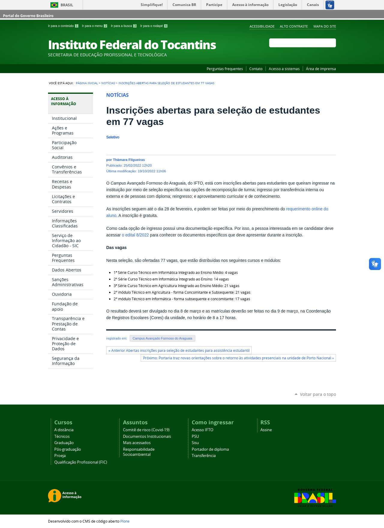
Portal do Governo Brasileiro (28, 15)
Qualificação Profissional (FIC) (80, 462)
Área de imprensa (321, 68)
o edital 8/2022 (135, 235)
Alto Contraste (294, 26)
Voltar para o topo (318, 394)
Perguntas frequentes (225, 68)
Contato (255, 68)
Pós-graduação (67, 449)
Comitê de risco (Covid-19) (146, 429)
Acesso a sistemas (284, 68)
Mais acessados (137, 442)
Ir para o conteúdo (64, 26)
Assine (266, 429)
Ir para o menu (95, 26)
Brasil (67, 4)
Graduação (64, 442)
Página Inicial (87, 83)
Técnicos (62, 436)
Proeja (60, 455)
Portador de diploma (210, 449)
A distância (64, 429)
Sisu (195, 442)
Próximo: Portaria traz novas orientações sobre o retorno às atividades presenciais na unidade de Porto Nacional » (238, 357)
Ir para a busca (124, 26)
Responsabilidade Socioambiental (138, 452)
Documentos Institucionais (147, 436)
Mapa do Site (325, 26)
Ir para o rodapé (154, 26)
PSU (195, 436)
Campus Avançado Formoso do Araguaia (162, 338)
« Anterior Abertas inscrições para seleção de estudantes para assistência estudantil (179, 350)
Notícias (108, 83)
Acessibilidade (262, 26)
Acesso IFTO (202, 429)
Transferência (204, 455)
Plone (125, 521)
